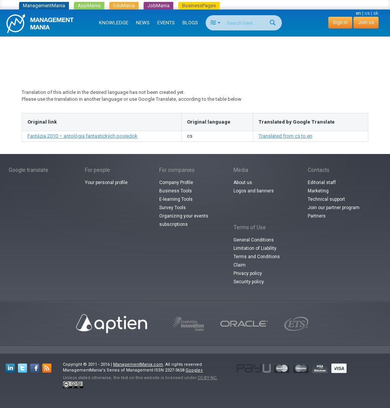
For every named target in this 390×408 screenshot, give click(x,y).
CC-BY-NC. (207, 377)
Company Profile (176, 182)
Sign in (340, 22)
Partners (317, 216)
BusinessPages (199, 5)
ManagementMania (44, 5)
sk (376, 13)
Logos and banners (253, 191)
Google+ (194, 370)
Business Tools (175, 191)
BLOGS (190, 22)
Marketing (318, 191)
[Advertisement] (195, 55)
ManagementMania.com (138, 364)
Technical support (326, 199)
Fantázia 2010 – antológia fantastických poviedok (82, 136)
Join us (366, 22)
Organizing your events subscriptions (183, 220)
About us (242, 182)
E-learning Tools (176, 199)
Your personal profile (106, 182)
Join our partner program (334, 207)
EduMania (124, 5)
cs (367, 13)
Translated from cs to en (285, 136)
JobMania (158, 5)
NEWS (143, 22)
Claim (239, 265)
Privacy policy (247, 273)
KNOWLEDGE (113, 22)
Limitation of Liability (255, 248)
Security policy (248, 281)
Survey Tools (172, 207)
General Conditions (253, 240)
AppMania (89, 5)
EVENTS (166, 22)
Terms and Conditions (256, 256)
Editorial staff (322, 182)
